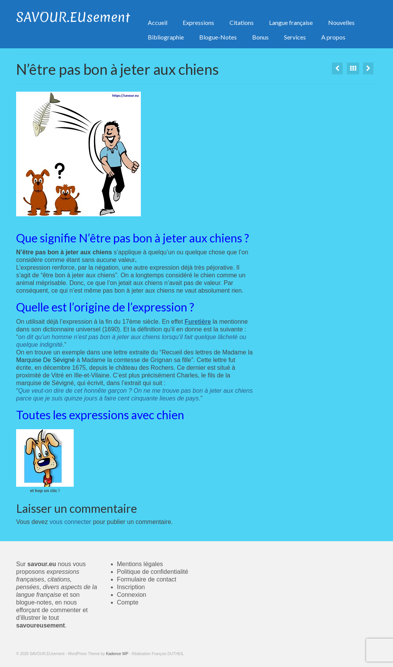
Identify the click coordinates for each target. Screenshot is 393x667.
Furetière (198, 321)
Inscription (131, 587)
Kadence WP (117, 654)
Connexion (132, 594)
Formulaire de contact (147, 579)
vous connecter (70, 522)
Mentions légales (140, 564)
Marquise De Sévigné (45, 360)
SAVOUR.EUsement (73, 17)
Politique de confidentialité (152, 571)
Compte (128, 602)
